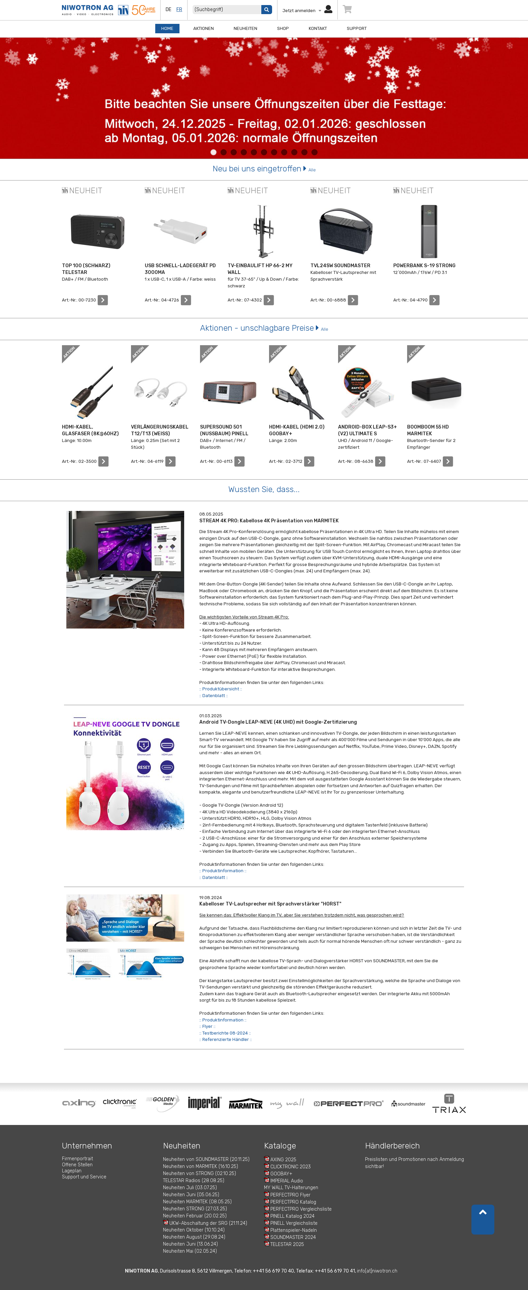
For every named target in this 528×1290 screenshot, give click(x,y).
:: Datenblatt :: (213, 695)
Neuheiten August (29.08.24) (194, 1237)
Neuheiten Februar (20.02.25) (195, 1216)
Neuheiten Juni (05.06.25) (191, 1195)
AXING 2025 (283, 1160)
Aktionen (203, 28)
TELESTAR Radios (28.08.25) (193, 1180)
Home (167, 28)
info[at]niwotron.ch (377, 1271)
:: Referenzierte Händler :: (225, 1039)
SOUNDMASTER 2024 (293, 1237)
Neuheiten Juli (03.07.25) (190, 1188)
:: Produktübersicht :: (220, 688)
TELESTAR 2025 (287, 1244)
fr (179, 9)
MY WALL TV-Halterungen (291, 1188)
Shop (283, 28)
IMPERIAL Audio (286, 1181)
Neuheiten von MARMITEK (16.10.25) (200, 1166)
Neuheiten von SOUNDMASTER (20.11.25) (206, 1159)
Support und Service (84, 1177)
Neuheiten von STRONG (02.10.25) (199, 1173)
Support (357, 28)
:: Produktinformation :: (222, 870)
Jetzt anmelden (307, 10)
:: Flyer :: (207, 1026)
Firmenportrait (77, 1159)
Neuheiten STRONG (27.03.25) (195, 1209)
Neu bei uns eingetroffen (264, 168)
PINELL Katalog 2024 (292, 1216)
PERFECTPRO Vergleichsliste (301, 1209)
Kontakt (318, 28)
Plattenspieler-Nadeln (293, 1230)
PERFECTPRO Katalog (293, 1202)
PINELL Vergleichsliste (294, 1223)
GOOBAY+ (281, 1174)
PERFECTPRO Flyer (290, 1195)
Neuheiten (245, 28)
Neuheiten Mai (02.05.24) (190, 1251)
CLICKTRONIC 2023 (290, 1167)
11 (314, 152)
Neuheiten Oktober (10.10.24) (194, 1230)
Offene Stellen (77, 1165)
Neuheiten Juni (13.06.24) (190, 1244)
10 (304, 152)
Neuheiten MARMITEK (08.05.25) (197, 1202)
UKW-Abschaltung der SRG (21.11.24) (208, 1223)
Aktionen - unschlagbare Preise (264, 328)
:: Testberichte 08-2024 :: (225, 1033)
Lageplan (71, 1171)
